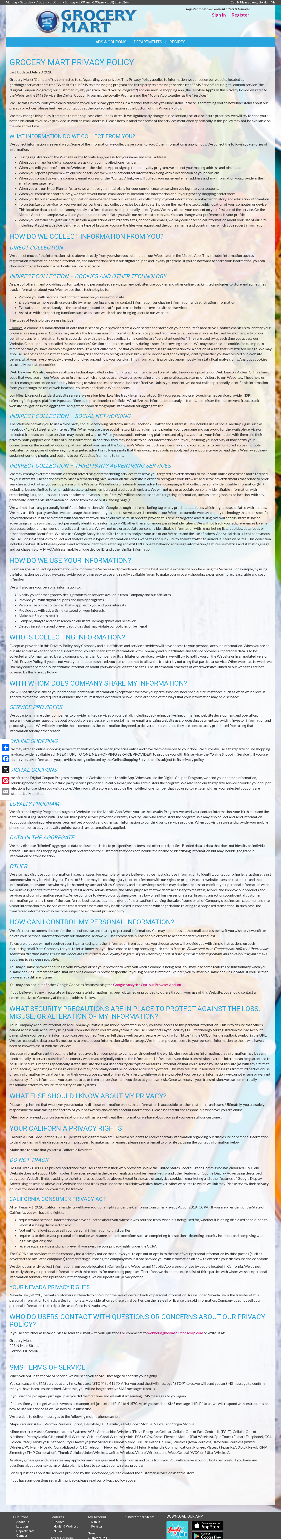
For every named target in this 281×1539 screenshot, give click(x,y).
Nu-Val (58, 1531)
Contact (21, 1535)
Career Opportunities (139, 1517)
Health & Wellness (66, 1526)
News (91, 1533)
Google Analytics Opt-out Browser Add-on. (147, 984)
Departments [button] (148, 41)
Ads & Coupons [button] (111, 41)
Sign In (219, 14)
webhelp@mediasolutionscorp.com (175, 1333)
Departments (25, 1531)
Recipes (177, 41)
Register (240, 14)
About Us (22, 1522)
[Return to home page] (86, 20)
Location (22, 1526)
